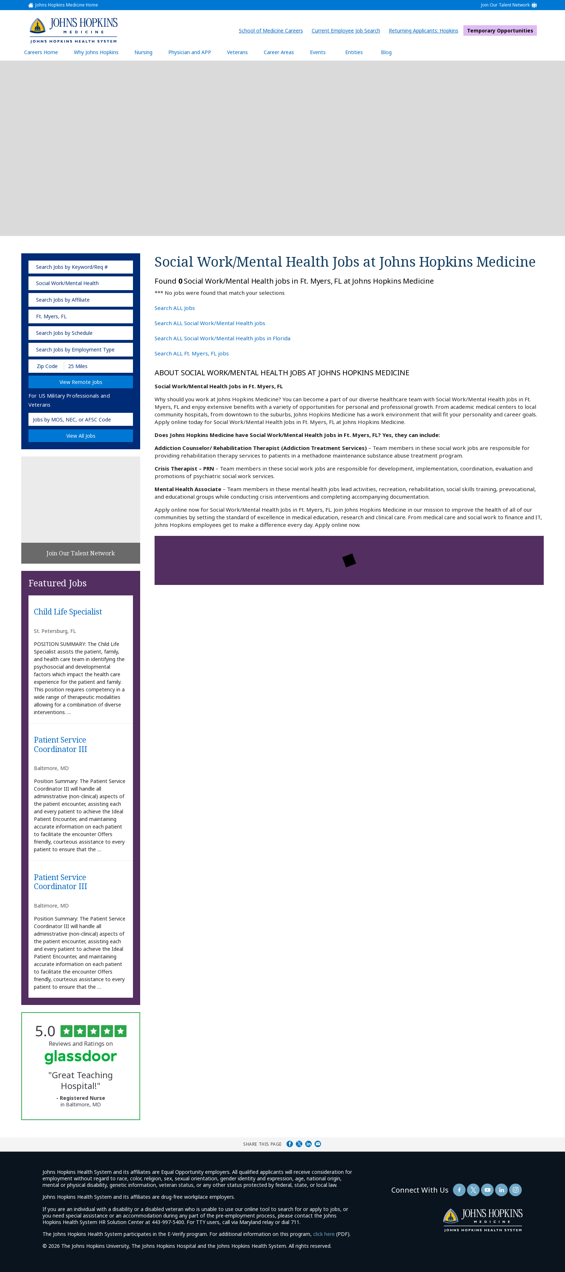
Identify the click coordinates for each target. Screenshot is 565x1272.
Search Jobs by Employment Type (75, 349)
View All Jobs (80, 435)
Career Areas (279, 52)
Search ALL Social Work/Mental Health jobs (210, 323)
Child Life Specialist (68, 612)
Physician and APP (193, 52)
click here (324, 1234)
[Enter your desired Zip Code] (46, 366)
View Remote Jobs (80, 382)
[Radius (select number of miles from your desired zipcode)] (89, 366)
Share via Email (318, 1144)
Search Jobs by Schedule (64, 332)
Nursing (147, 52)
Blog (386, 52)
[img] (73, 30)
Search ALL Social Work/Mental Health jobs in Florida (222, 338)
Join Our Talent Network (505, 5)
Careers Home (41, 52)
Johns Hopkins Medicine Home (66, 5)
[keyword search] (81, 267)
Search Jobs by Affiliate (63, 299)
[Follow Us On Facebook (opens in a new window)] (459, 1189)
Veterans (237, 52)
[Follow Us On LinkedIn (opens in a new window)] (501, 1189)
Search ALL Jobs (175, 307)
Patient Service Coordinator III (60, 744)
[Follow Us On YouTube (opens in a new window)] (487, 1189)
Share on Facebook (289, 1144)
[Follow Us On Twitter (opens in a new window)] (473, 1189)
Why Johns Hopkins (96, 52)
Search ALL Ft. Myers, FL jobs (192, 353)
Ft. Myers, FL (51, 316)
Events (318, 52)
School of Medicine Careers (273, 30)
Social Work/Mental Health (67, 283)
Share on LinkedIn (308, 1144)
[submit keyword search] (123, 267)
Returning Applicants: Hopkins (425, 30)
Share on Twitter (299, 1144)
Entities (359, 52)
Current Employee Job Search (348, 30)
